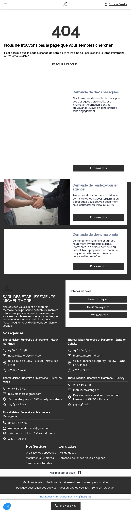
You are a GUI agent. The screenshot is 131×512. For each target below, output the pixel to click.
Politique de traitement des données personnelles (77, 482)
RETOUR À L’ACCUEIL (65, 65)
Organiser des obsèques (41, 452)
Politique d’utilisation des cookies (36, 487)
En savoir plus (98, 168)
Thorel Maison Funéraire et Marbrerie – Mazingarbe (26, 414)
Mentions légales (33, 482)
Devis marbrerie (98, 315)
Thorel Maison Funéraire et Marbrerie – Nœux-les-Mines (31, 341)
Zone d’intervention (103, 487)
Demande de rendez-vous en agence (82, 458)
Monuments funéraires (40, 458)
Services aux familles (39, 463)
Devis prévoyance (98, 307)
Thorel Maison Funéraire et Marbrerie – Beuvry (95, 378)
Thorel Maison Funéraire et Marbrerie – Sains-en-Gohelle (97, 341)
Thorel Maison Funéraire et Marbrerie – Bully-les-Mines (33, 380)
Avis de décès (67, 452)
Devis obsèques (98, 299)
